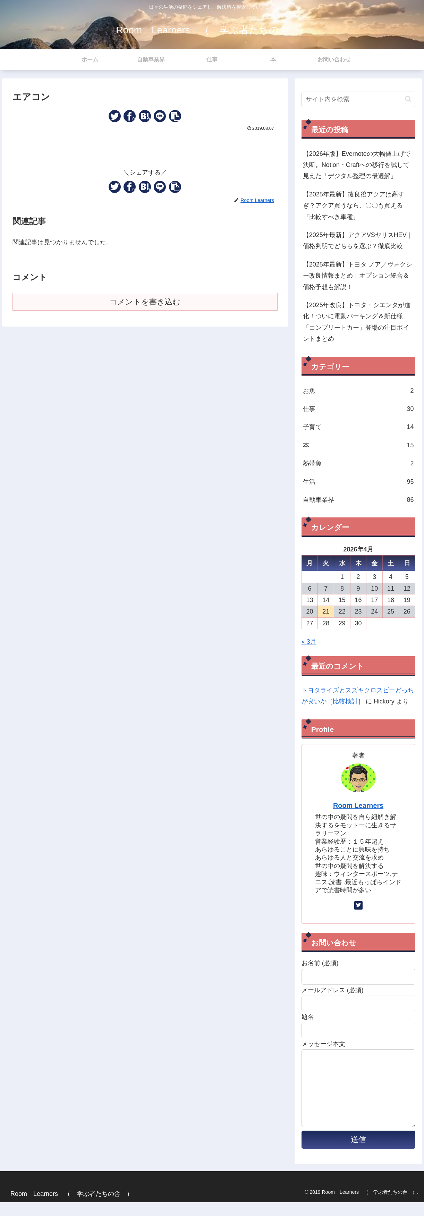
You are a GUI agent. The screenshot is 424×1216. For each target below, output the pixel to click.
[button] (175, 116)
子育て (358, 426)
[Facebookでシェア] (130, 116)
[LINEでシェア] (160, 116)
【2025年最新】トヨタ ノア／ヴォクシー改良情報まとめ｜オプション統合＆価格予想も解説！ (357, 275)
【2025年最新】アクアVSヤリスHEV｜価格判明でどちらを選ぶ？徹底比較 (358, 240)
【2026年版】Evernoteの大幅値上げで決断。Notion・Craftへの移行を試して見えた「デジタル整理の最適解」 (356, 165)
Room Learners (358, 805)
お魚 (358, 390)
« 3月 (309, 641)
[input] (358, 99)
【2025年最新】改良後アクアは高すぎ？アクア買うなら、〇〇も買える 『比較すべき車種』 (356, 205)
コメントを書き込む (144, 301)
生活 (358, 481)
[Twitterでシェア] (115, 116)
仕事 (358, 408)
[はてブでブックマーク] (145, 116)
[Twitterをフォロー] (358, 905)
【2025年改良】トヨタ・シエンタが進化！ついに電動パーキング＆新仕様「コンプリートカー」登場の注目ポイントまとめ (356, 322)
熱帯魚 (358, 463)
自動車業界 (358, 499)
